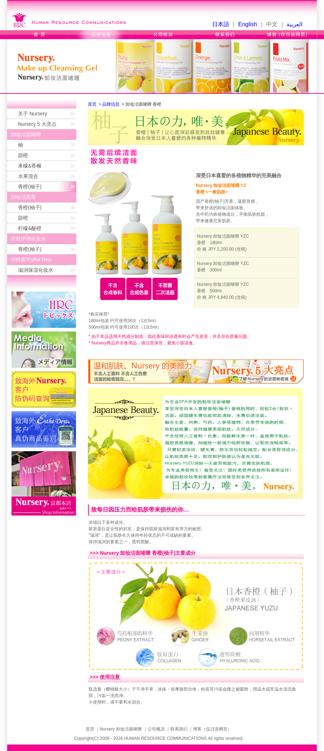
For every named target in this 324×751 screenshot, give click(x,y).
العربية (294, 24)
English (247, 24)
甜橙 (23, 155)
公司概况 (162, 34)
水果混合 (28, 176)
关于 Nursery (32, 113)
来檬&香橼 (29, 166)
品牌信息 (100, 34)
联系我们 (224, 34)
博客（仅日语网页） (286, 34)
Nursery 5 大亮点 (37, 124)
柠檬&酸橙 (29, 228)
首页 (38, 34)
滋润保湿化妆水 (35, 270)
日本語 (220, 24)
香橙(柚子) (29, 186)
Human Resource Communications (71, 19)
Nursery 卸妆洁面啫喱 (121, 729)
